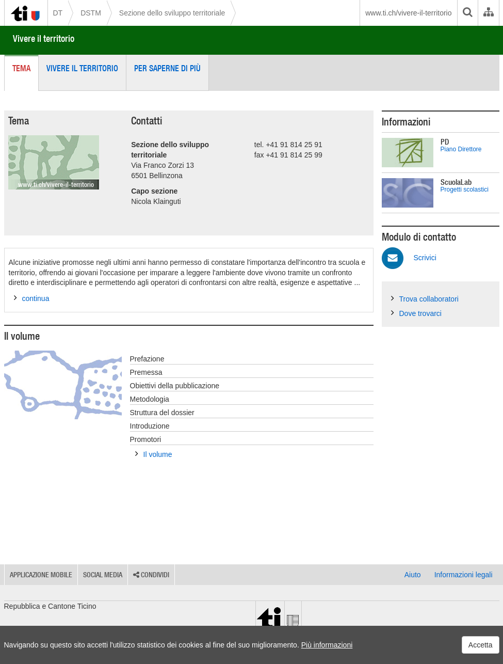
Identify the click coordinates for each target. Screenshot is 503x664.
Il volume (153, 454)
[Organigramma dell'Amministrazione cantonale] (488, 13)
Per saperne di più (167, 68)
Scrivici (425, 258)
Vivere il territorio (43, 38)
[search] (467, 13)
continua (32, 298)
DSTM (90, 13)
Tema (21, 68)
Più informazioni (327, 645)
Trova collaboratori (425, 298)
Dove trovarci (416, 313)
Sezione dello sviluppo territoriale (172, 13)
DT (58, 13)
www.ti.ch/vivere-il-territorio (408, 13)
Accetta (480, 645)
